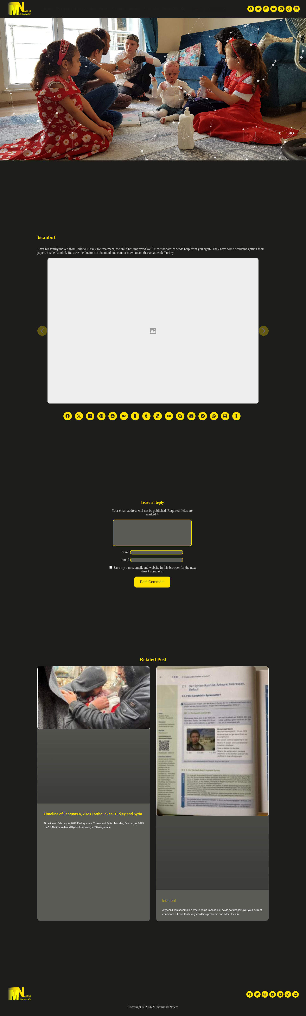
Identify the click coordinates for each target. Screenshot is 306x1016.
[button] (183, 9)
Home (48, 9)
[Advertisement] (153, 191)
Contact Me (169, 9)
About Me (151, 9)
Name (125, 557)
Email (125, 564)
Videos (104, 9)
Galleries (119, 9)
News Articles (85, 9)
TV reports (64, 9)
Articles (134, 9)
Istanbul (169, 905)
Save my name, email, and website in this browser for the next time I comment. (155, 574)
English (201, 8)
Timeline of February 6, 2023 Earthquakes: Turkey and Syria (93, 819)
